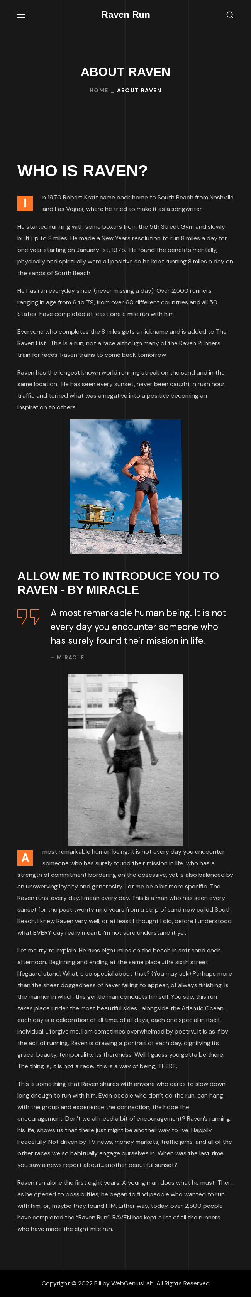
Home (99, 90)
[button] (230, 14)
